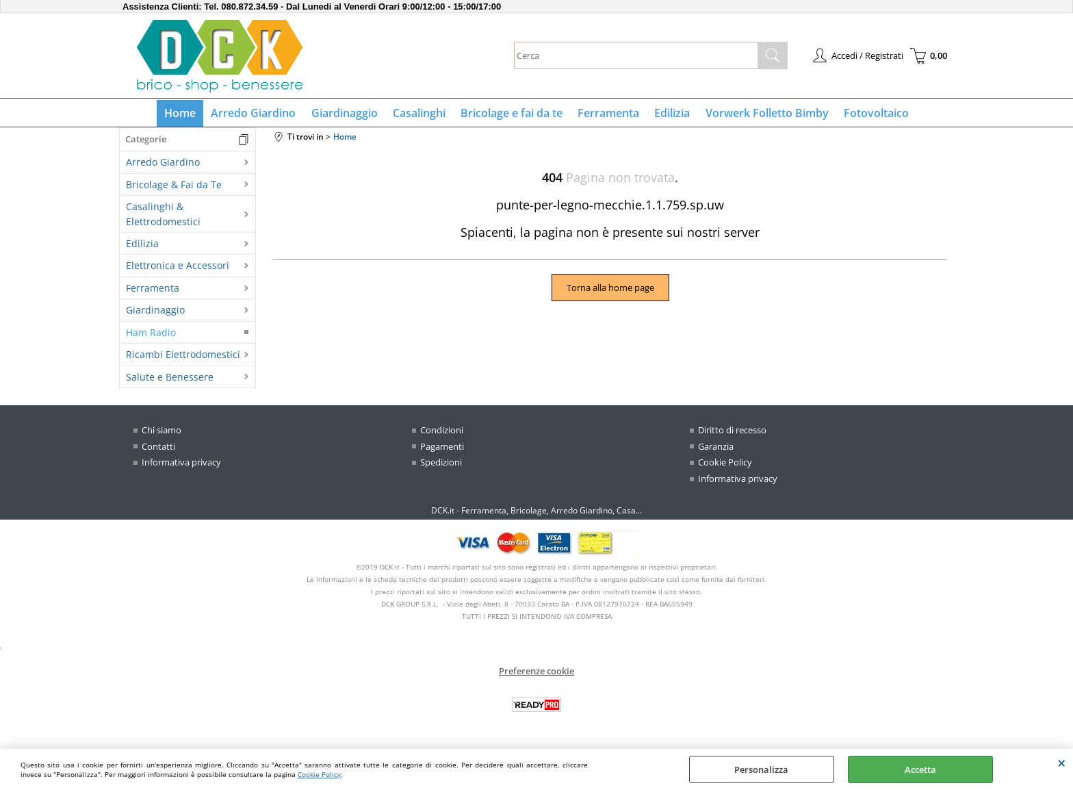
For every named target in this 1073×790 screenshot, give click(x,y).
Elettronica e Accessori (177, 268)
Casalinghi (420, 114)
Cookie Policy (319, 774)
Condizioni (441, 433)
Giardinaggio (347, 114)
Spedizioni (441, 465)
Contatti (158, 449)
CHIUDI (1061, 762)
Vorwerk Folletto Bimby (762, 114)
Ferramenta (607, 114)
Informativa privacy (181, 465)
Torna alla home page (610, 290)
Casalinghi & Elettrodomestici (163, 217)
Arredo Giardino (258, 114)
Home (186, 114)
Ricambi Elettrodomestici (183, 357)
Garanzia (716, 449)
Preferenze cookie (536, 674)
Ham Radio (151, 335)
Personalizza (761, 769)
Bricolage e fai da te (512, 114)
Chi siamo (161, 433)
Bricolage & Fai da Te (174, 187)
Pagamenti (442, 449)
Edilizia (669, 114)
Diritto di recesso (732, 433)
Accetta (920, 769)
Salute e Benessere (170, 379)
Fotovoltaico (870, 114)
